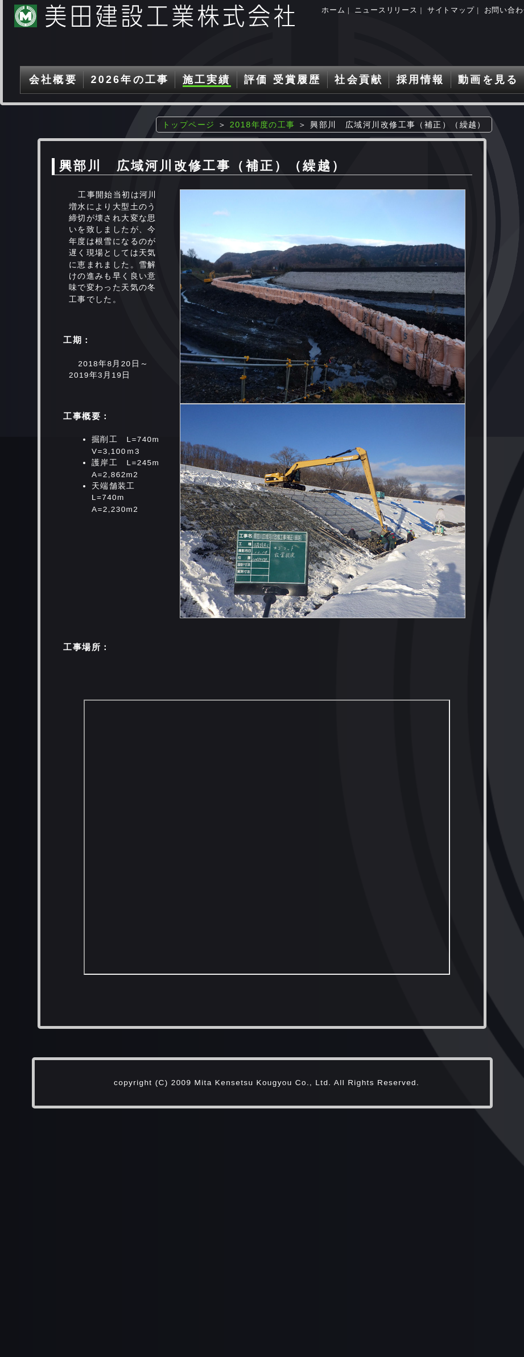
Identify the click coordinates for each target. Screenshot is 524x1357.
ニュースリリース (385, 10)
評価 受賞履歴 (282, 79)
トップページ (188, 124)
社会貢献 (359, 79)
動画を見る (488, 79)
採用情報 (421, 79)
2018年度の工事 (262, 124)
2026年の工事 (129, 79)
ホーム (333, 10)
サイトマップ (451, 10)
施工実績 (207, 79)
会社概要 (53, 79)
